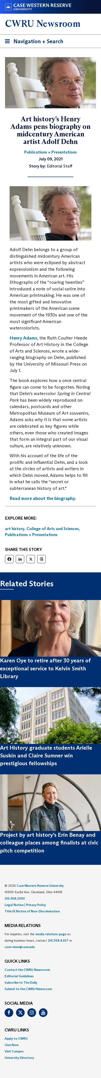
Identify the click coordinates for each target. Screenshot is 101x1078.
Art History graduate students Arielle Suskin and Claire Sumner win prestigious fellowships (46, 755)
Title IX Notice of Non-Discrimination (32, 911)
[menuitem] (50, 969)
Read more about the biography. (43, 498)
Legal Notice (14, 905)
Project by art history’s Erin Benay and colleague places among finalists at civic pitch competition (49, 842)
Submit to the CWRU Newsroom (28, 989)
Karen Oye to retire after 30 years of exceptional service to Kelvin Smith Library (45, 668)
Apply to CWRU (16, 1038)
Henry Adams (23, 338)
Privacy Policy (36, 905)
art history (14, 528)
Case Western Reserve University (40, 886)
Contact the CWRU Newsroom (27, 970)
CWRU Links (17, 1030)
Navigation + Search (32, 42)
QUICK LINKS (17, 961)
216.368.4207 (58, 940)
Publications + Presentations (31, 534)
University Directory (19, 1058)
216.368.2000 (15, 898)
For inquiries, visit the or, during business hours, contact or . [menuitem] (38, 940)
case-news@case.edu (20, 947)
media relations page (50, 934)
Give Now (12, 1045)
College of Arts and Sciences (53, 528)
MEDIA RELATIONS (23, 926)
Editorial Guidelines (19, 976)
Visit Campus (14, 1051)
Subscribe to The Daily (21, 982)
